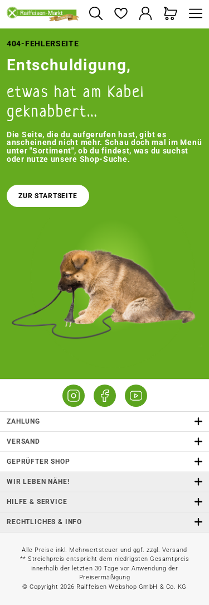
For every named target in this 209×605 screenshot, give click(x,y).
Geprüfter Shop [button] (104, 462)
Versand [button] (104, 441)
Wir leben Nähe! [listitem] (104, 482)
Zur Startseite (47, 196)
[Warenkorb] (170, 14)
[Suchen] (95, 14)
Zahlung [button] (104, 421)
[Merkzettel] (120, 14)
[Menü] (192, 14)
